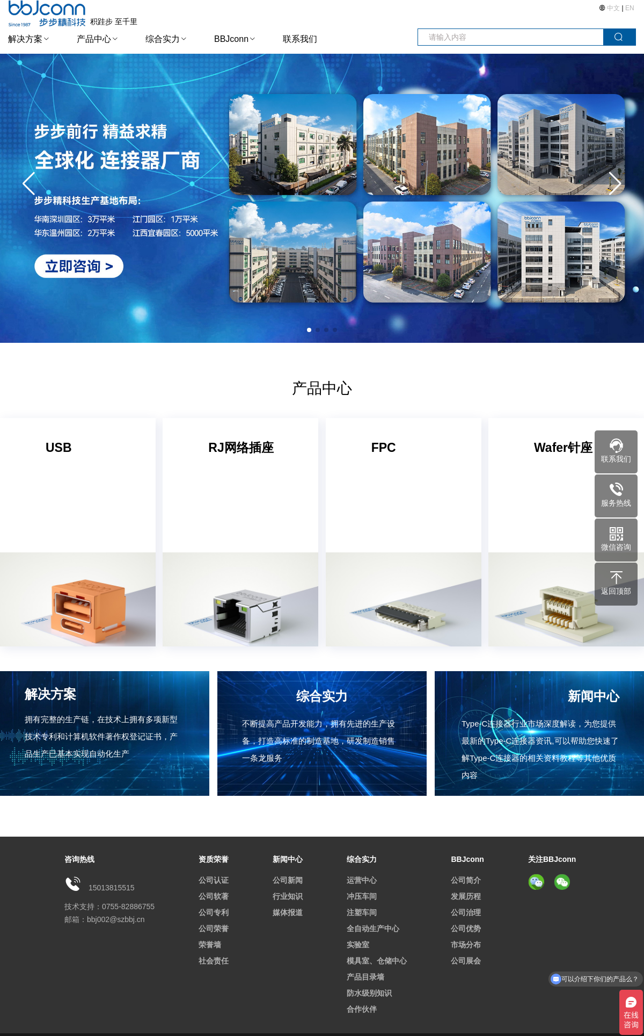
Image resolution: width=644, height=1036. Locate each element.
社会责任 (214, 960)
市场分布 (466, 944)
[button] (615, 184)
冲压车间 (362, 896)
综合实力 (162, 39)
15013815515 (112, 887)
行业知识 (288, 896)
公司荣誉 (214, 928)
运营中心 (362, 880)
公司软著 (214, 896)
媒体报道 (288, 912)
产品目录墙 (365, 977)
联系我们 (300, 39)
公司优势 (466, 928)
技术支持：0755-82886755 (109, 906)
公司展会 (466, 960)
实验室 (358, 944)
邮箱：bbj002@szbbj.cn (104, 919)
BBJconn (231, 39)
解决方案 (25, 39)
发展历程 (466, 896)
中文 (613, 8)
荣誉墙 (210, 944)
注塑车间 (362, 912)
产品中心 (94, 39)
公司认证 (214, 880)
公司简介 (466, 880)
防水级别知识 (369, 993)
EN (630, 8)
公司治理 (466, 912)
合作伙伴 (362, 1009)
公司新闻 (288, 880)
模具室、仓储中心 (377, 960)
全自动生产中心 (373, 928)
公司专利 (214, 912)
